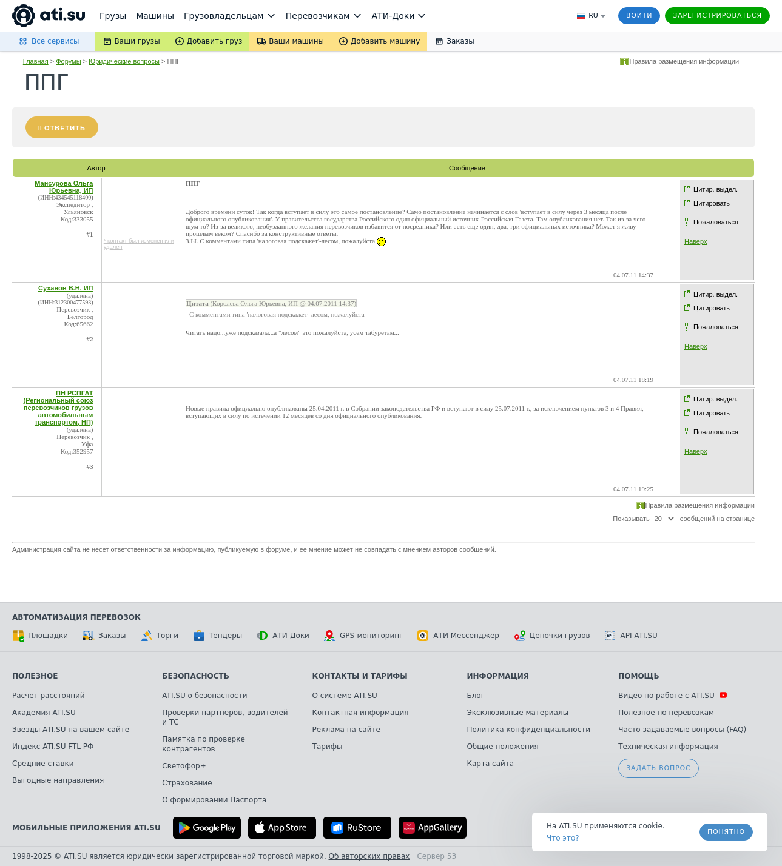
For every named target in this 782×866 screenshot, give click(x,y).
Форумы (68, 61)
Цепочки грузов (552, 635)
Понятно (726, 832)
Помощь (638, 676)
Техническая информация (668, 746)
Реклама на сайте (346, 729)
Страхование (187, 783)
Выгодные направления (58, 780)
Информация (498, 676)
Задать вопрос (658, 768)
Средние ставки (43, 763)
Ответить (65, 128)
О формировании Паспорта (214, 800)
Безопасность (195, 676)
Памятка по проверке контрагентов (203, 744)
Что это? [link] (563, 838)
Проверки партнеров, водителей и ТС (225, 717)
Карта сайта (490, 763)
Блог (476, 695)
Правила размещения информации (684, 61)
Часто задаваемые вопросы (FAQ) (682, 729)
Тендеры (217, 635)
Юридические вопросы (124, 61)
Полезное (35, 676)
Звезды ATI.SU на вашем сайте (70, 729)
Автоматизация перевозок (76, 617)
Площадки (40, 635)
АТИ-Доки (283, 635)
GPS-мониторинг (363, 635)
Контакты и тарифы (360, 676)
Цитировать (711, 203)
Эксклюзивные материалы (517, 712)
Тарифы (327, 746)
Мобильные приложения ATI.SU (86, 828)
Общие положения (502, 746)
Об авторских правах (369, 856)
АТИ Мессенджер (458, 635)
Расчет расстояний (48, 695)
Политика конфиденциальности (528, 729)
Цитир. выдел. (715, 189)
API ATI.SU (631, 635)
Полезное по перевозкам (666, 712)
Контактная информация (360, 712)
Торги (159, 635)
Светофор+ (184, 766)
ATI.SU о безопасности (204, 695)
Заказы (104, 635)
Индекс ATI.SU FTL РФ (52, 746)
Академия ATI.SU (44, 712)
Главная (36, 61)
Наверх (695, 241)
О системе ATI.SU (344, 695)
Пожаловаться (715, 222)
